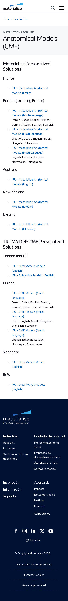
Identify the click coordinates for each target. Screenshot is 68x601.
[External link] (16, 531)
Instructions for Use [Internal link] (16, 19)
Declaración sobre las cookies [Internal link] (34, 564)
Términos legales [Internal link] (34, 575)
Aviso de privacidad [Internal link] (34, 585)
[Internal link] (13, 6)
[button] (10, 437)
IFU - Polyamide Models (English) (33, 275)
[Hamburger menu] (62, 8)
